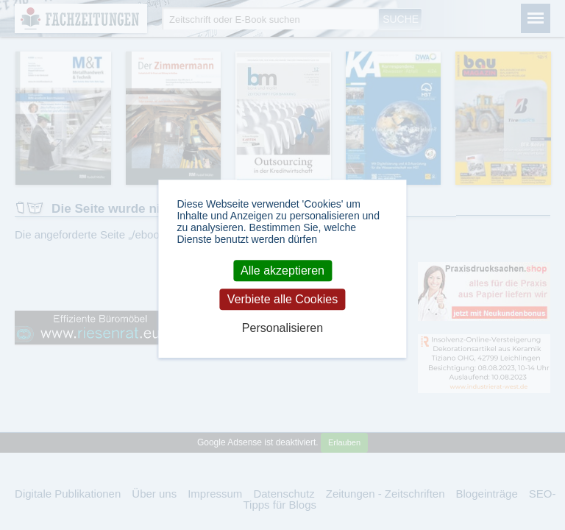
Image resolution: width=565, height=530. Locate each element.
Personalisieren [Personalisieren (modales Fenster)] (282, 328)
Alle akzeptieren (282, 270)
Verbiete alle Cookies (282, 299)
